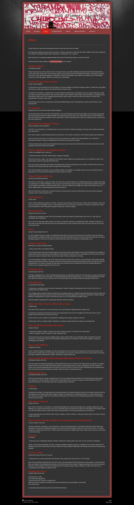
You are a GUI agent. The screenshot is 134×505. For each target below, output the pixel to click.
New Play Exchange (56, 61)
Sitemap (30, 500)
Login (110, 500)
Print (24, 500)
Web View (109, 502)
